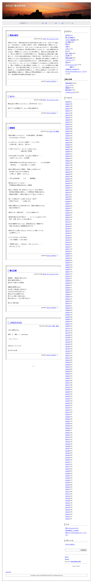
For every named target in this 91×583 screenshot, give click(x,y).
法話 (66, 62)
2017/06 (67, 342)
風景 (71, 67)
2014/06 (67, 423)
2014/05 (67, 425)
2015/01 (67, 407)
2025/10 (67, 115)
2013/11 (67, 439)
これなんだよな (15, 322)
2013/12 (67, 437)
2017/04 (67, 346)
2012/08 (67, 473)
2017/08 (67, 337)
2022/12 (67, 192)
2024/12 (67, 138)
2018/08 (67, 310)
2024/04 (67, 156)
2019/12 (67, 274)
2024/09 (67, 144)
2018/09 (67, 308)
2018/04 (67, 319)
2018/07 (67, 312)
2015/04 (67, 401)
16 (46, 23)
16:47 (49, 326)
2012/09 (67, 471)
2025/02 (67, 133)
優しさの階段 (69, 37)
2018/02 (67, 324)
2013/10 (67, 441)
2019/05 (67, 290)
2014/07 (67, 421)
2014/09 (67, 416)
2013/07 (67, 448)
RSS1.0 (66, 557)
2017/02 (67, 351)
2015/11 (67, 385)
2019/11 (67, 276)
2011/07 (67, 503)
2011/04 (67, 509)
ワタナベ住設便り (70, 40)
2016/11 (67, 358)
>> (72, 23)
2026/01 (67, 108)
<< (20, 23)
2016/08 (67, 364)
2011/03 (67, 512)
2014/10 (67, 414)
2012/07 (67, 475)
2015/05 (67, 398)
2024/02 (67, 160)
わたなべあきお (51, 81)
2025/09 (67, 117)
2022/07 (67, 203)
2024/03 (67, 158)
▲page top (8, 572)
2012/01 (67, 489)
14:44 (44, 39)
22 (56, 23)
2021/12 (67, 219)
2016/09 (67, 362)
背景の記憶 (68, 58)
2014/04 (67, 428)
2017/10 (67, 333)
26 (62, 23)
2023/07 (67, 176)
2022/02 (67, 215)
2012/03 (67, 485)
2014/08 (67, 419)
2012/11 (67, 466)
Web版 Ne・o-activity (71, 69)
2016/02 (67, 378)
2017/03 (67, 348)
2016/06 (67, 369)
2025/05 (67, 126)
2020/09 (67, 253)
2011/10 (67, 496)
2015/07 (67, 394)
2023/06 (67, 179)
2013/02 (67, 460)
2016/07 (67, 367)
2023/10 (67, 169)
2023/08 (67, 174)
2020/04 (67, 265)
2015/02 (67, 405)
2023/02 (67, 188)
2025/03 (67, 131)
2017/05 (67, 344)
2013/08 (67, 446)
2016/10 (67, 360)
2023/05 (67, 181)
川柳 (66, 46)
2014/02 (67, 432)
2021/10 (67, 224)
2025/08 (67, 120)
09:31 (44, 100)
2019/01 (67, 299)
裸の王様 (13, 271)
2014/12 (67, 410)
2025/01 (67, 135)
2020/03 (67, 267)
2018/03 (67, 321)
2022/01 (67, 217)
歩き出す (68, 35)
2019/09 (67, 280)
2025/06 (67, 124)
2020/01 (67, 271)
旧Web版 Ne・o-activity (72, 530)
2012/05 (67, 480)
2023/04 (67, 183)
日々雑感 (56, 131)
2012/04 (67, 482)
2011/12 (67, 491)
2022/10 (67, 197)
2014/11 (67, 412)
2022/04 (67, 210)
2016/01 (67, 380)
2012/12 (67, 464)
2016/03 (67, 376)
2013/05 (67, 453)
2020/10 (67, 251)
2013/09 (67, 444)
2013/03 (67, 457)
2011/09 (67, 498)
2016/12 (67, 355)
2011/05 (67, 507)
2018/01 (67, 326)
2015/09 (67, 389)
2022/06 (67, 206)
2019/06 (67, 287)
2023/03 (67, 185)
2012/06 (67, 478)
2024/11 (67, 140)
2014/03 (67, 430)
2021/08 (67, 228)
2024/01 (67, 163)
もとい (12, 96)
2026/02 (67, 106)
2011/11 (67, 494)
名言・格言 (55, 326)
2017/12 (67, 328)
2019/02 (67, 296)
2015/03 (67, 403)
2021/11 (67, 222)
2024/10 (67, 142)
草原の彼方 (13, 35)
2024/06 (67, 151)
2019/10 (67, 278)
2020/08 (67, 256)
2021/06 (67, 233)
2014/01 (67, 435)
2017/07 (67, 339)
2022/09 (67, 199)
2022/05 (67, 208)
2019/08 (67, 283)
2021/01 (67, 244)
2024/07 (67, 149)
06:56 (44, 274)
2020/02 (67, 269)
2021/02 (67, 242)
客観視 (12, 128)
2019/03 (67, 294)
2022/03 (67, 213)
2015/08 (67, 392)
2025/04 (67, 129)
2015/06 (67, 396)
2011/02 (67, 514)
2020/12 (67, 247)
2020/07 (67, 258)
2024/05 (67, 154)
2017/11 (67, 330)
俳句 (66, 44)
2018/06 (67, 314)
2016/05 (67, 371)
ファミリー (68, 60)
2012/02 (67, 487)
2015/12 (67, 382)
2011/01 (67, 516)
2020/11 (67, 249)
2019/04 (67, 292)
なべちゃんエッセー (53, 39)
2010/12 (67, 518)
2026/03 (67, 104)
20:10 (50, 131)
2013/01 (67, 462)
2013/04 (67, 455)
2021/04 (67, 237)
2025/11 (67, 113)
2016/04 (67, 373)
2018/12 (67, 301)
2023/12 (67, 165)
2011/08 (67, 500)
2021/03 (67, 240)
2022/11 (67, 194)
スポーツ (68, 49)
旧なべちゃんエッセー (72, 528)
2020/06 (67, 260)
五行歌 (67, 55)
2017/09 (67, 335)
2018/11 (67, 303)
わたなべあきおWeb (16, 5)
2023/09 (67, 172)
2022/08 (67, 201)
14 (42, 23)
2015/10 (67, 387)
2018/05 (67, 317)
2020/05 (67, 262)
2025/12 (67, 110)
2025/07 (67, 122)
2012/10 (67, 469)
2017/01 (67, 353)
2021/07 (67, 231)
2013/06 (67, 451)
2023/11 (67, 167)
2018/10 (67, 305)
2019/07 (67, 285)
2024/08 (67, 147)
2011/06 (67, 505)
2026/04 (67, 101)
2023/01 (67, 190)
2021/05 (67, 235)
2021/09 (67, 226)
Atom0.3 (67, 559)
